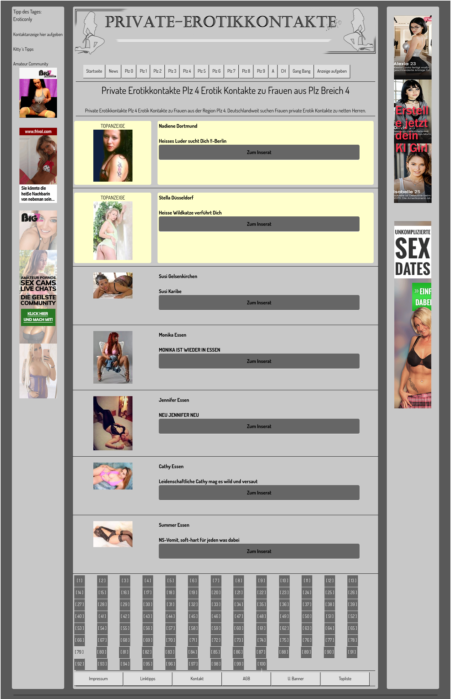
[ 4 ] (148, 580)
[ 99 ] (238, 663)
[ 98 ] (216, 663)
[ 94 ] (125, 663)
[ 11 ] (307, 580)
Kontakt (197, 678)
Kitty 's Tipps (23, 49)
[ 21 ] (238, 592)
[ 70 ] (170, 640)
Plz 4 (187, 71)
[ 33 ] (216, 604)
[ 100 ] (261, 666)
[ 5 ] (170, 580)
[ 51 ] (330, 616)
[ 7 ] (216, 580)
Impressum (98, 678)
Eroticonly (22, 19)
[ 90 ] (329, 652)
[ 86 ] (238, 652)
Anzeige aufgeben (332, 71)
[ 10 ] (284, 580)
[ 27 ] (79, 604)
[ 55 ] (125, 628)
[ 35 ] (261, 604)
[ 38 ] (329, 604)
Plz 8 (246, 71)
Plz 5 (201, 71)
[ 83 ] (170, 652)
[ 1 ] (79, 580)
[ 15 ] (102, 592)
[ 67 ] (102, 640)
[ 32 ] (193, 604)
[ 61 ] (262, 628)
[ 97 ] (193, 663)
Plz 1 (143, 71)
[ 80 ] (101, 652)
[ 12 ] (330, 580)
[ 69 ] (148, 640)
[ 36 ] (284, 604)
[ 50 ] (307, 616)
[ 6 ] (193, 580)
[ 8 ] (239, 580)
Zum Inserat (259, 152)
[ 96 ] (170, 663)
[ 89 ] (306, 652)
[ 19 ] (193, 592)
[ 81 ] (124, 652)
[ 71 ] (193, 640)
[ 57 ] (170, 628)
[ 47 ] (239, 616)
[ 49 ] (284, 616)
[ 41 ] (102, 616)
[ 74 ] (261, 640)
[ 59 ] (216, 628)
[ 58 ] (193, 628)
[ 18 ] (170, 592)
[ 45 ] (193, 616)
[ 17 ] (148, 592)
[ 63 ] (307, 628)
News (113, 71)
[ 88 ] (283, 652)
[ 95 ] (147, 663)
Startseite (94, 71)
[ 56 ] (147, 628)
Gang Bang (301, 71)
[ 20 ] (216, 592)
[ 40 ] (79, 616)
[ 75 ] (284, 640)
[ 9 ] (261, 580)
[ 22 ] (261, 592)
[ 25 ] (329, 592)
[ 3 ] (125, 580)
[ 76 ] (307, 640)
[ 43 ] (147, 616)
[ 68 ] (125, 640)
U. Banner (296, 678)
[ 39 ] (352, 604)
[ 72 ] (216, 640)
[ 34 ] (239, 604)
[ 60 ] (238, 628)
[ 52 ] (352, 616)
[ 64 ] (329, 628)
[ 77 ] (330, 640)
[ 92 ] (79, 663)
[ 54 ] (102, 628)
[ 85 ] (215, 652)
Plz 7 (231, 71)
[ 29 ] (125, 604)
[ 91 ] (352, 652)
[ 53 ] (79, 628)
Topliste (345, 678)
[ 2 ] (102, 580)
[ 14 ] (79, 592)
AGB (246, 678)
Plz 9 (261, 71)
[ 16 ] (125, 592)
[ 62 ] (284, 628)
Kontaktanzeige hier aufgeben (38, 34)
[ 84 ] (192, 652)
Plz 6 (216, 71)
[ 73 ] (239, 640)
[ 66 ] (79, 640)
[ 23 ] (284, 592)
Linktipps (147, 678)
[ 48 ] (261, 616)
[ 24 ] (307, 592)
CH (283, 71)
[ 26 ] (352, 592)
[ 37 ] (307, 604)
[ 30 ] (147, 604)
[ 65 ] (352, 628)
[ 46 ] (216, 616)
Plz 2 (157, 71)
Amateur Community (30, 63)
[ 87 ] (261, 652)
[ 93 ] (102, 663)
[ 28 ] (102, 604)
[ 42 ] (125, 616)
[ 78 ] (352, 640)
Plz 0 (129, 71)
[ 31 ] (170, 604)
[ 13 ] (352, 580)
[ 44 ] (170, 616)
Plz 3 (172, 71)
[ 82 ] (147, 652)
